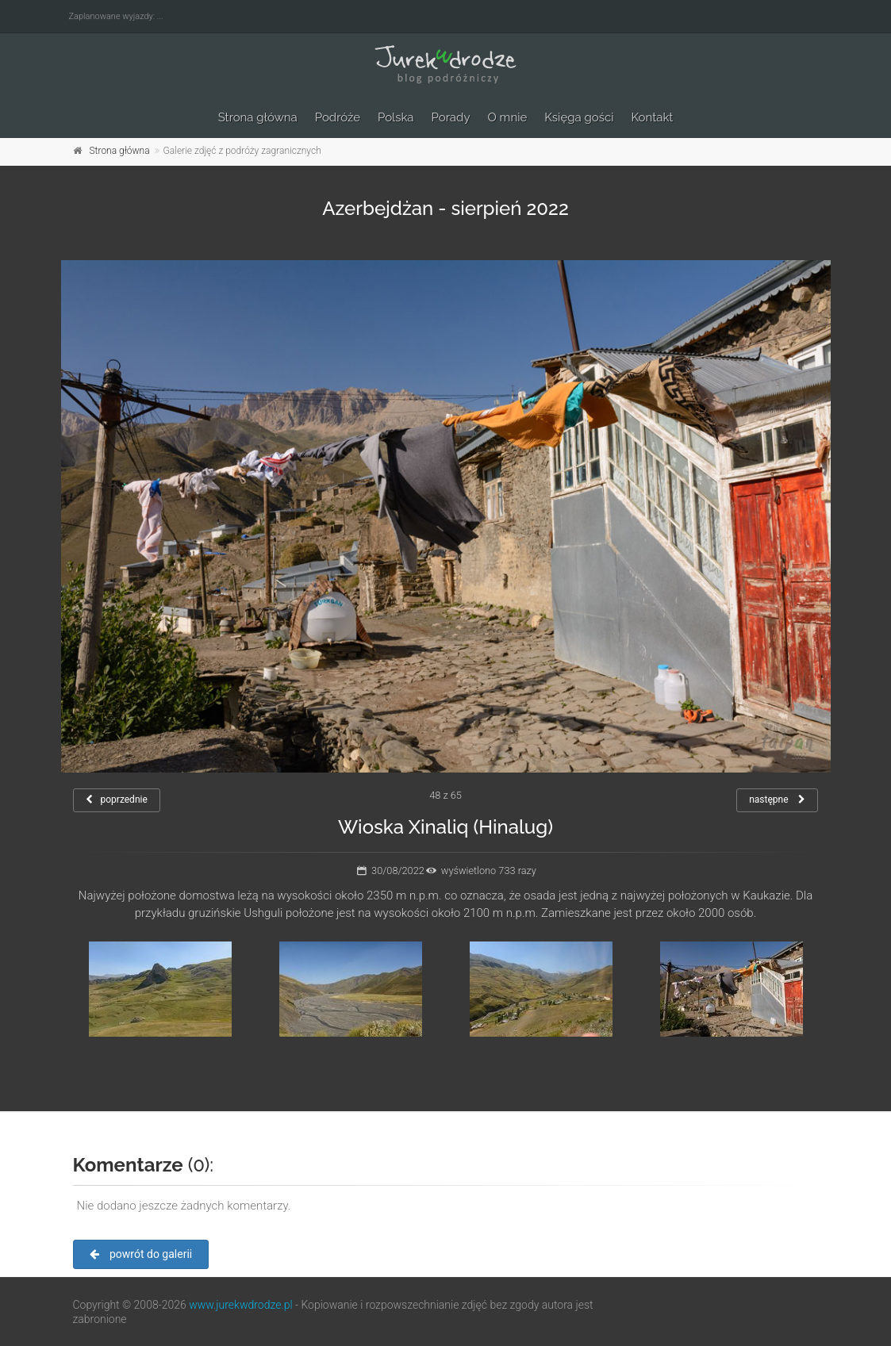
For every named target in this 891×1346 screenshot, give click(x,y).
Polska (396, 117)
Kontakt (652, 117)
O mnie (508, 117)
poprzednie (117, 799)
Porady (451, 117)
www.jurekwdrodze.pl (240, 1304)
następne (777, 799)
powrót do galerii (141, 1254)
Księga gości (578, 117)
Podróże (337, 117)
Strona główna (258, 117)
